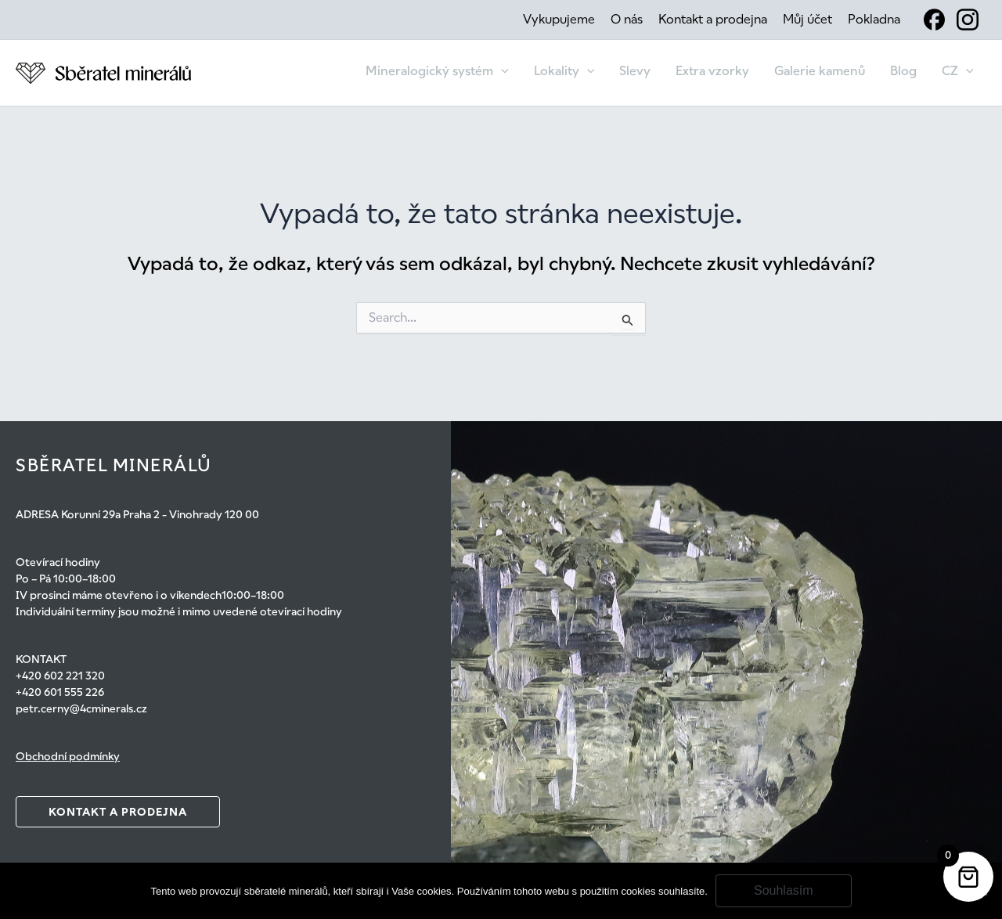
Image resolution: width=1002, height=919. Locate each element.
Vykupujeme (559, 19)
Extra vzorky (712, 70)
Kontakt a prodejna (712, 19)
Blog (903, 70)
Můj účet (807, 19)
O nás (627, 19)
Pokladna (874, 19)
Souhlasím (783, 890)
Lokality (564, 71)
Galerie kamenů (819, 70)
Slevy (635, 70)
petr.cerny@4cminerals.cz (81, 708)
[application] (501, 71)
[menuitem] (957, 73)
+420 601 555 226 (60, 692)
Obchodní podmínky (68, 756)
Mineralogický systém (437, 71)
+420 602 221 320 (60, 675)
